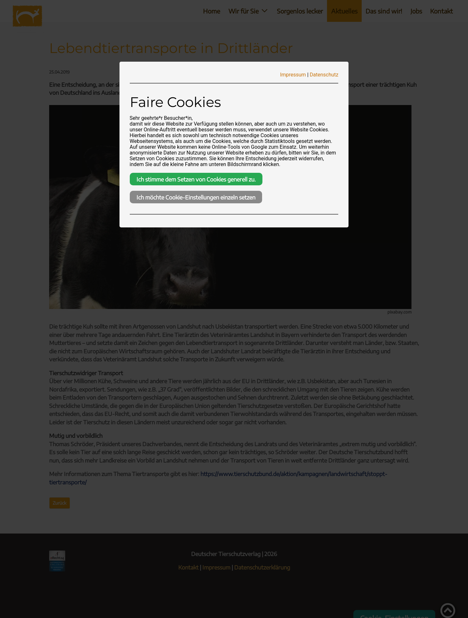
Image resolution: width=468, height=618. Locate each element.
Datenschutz (324, 75)
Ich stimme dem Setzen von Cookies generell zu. (196, 179)
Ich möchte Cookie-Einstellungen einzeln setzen (196, 197)
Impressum (293, 75)
